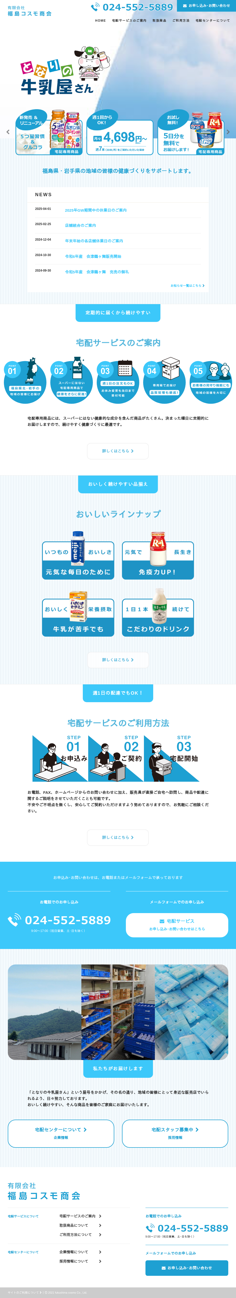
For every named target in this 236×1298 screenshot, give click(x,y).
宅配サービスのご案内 (80, 1216)
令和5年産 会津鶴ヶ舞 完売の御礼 (97, 272)
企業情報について (80, 1252)
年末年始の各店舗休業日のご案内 (94, 241)
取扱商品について (80, 1226)
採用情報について (80, 1261)
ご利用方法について (80, 1235)
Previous (7, 132)
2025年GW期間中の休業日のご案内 (96, 210)
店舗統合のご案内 (80, 225)
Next (228, 132)
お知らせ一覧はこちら (185, 286)
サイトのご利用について (25, 1292)
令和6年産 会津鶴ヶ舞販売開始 (93, 256)
